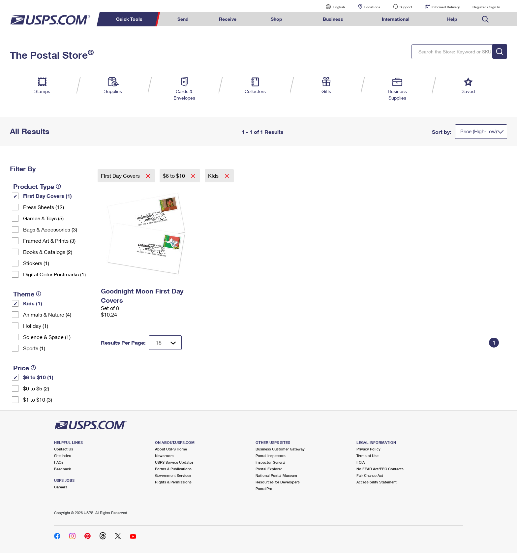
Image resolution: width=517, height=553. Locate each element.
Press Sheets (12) (43, 207)
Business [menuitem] (333, 19)
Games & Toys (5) (43, 218)
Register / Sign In (486, 7)
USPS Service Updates (174, 462)
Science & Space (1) (47, 337)
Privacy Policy (368, 449)
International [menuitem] (396, 19)
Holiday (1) (35, 326)
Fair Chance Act (369, 475)
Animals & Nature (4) (47, 314)
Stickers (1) (36, 263)
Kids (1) (32, 303)
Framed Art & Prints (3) (49, 240)
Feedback (62, 469)
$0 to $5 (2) (36, 388)
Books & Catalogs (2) (47, 252)
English (332, 7)
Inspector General (271, 462)
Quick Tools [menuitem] (129, 19)
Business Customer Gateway (280, 449)
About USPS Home (171, 449)
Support (406, 7)
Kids (214, 175)
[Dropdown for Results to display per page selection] (165, 342)
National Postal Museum (276, 475)
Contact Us (63, 449)
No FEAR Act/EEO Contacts (380, 469)
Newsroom (164, 455)
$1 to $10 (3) (37, 399)
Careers (60, 487)
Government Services (173, 475)
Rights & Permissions (173, 482)
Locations (372, 7)
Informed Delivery (446, 7)
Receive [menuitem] (227, 19)
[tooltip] (58, 186)
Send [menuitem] (183, 19)
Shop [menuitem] (276, 19)
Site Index (62, 455)
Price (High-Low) (478, 131)
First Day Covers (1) (47, 196)
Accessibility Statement (376, 482)
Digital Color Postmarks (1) (54, 274)
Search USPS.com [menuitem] (485, 19)
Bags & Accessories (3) (50, 229)
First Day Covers (121, 175)
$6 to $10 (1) (38, 377)
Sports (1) (34, 348)
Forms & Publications (173, 469)
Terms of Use (367, 455)
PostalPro (264, 488)
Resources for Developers (278, 482)
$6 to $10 (174, 175)
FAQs (58, 462)
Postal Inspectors (271, 455)
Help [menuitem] (452, 19)
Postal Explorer (269, 469)
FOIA (360, 462)
